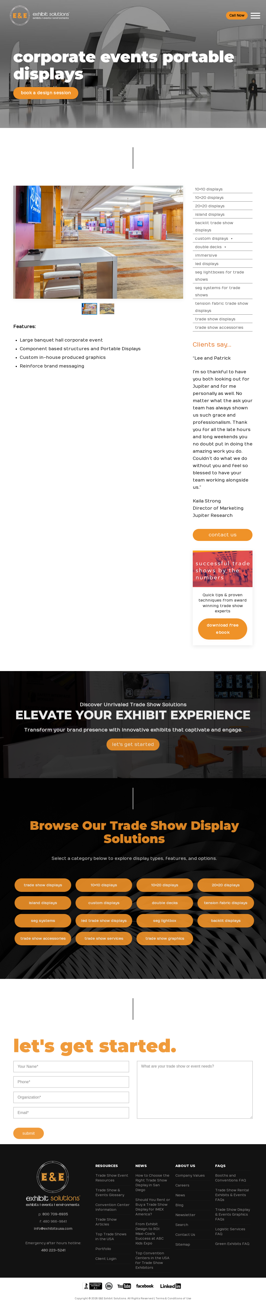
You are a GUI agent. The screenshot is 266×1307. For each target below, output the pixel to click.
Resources (106, 1166)
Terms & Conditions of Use (173, 1298)
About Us (185, 1166)
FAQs (220, 1166)
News (141, 1166)
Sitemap (182, 1245)
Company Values (190, 1176)
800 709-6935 (55, 1214)
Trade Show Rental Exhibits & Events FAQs (232, 1195)
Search (181, 1225)
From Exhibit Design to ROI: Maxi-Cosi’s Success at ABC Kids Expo (149, 1233)
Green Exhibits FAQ (232, 1244)
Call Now (236, 15)
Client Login (105, 1259)
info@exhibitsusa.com (53, 1229)
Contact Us (185, 1235)
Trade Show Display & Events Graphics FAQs (232, 1214)
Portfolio (103, 1249)
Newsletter (185, 1215)
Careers (182, 1185)
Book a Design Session (46, 93)
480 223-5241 (53, 1250)
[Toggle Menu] (255, 16)
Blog (179, 1205)
